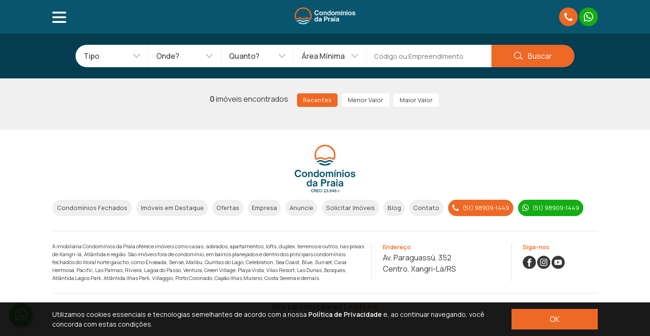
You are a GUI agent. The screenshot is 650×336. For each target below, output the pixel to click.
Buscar (533, 56)
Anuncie (301, 207)
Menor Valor (365, 100)
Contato (426, 207)
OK (555, 319)
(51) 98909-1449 (480, 207)
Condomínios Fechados (92, 207)
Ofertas (227, 207)
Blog (394, 207)
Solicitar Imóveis (350, 207)
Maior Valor (416, 100)
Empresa (264, 207)
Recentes (317, 100)
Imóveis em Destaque (172, 207)
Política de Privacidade (345, 314)
